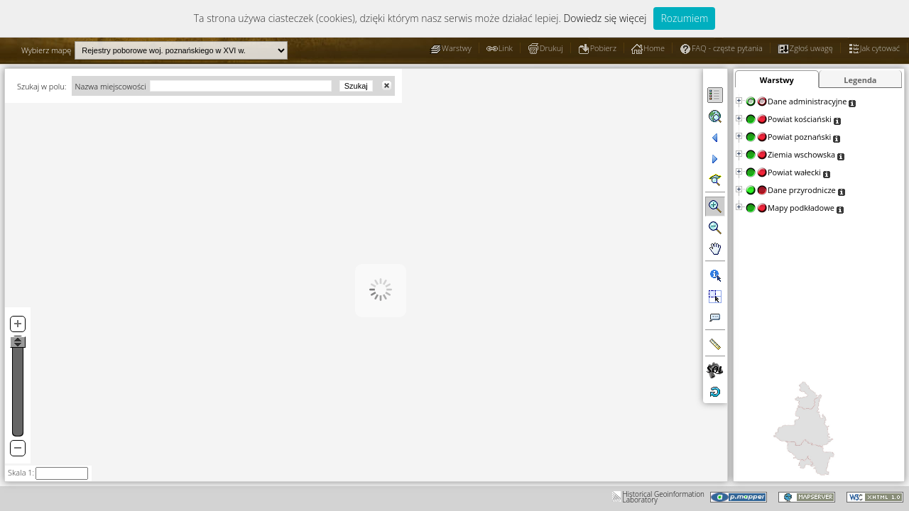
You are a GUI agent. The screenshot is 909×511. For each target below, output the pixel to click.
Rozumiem (684, 18)
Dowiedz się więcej (604, 18)
